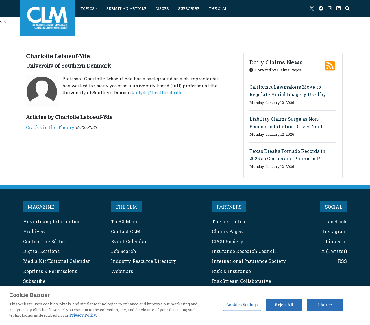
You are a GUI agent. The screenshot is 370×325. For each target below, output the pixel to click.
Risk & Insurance (231, 271)
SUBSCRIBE (188, 8)
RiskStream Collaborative (241, 281)
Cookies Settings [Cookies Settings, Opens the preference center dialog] (242, 304)
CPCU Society (227, 241)
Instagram (335, 231)
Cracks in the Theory (50, 127)
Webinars (122, 271)
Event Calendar (129, 241)
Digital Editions (41, 251)
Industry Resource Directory (143, 261)
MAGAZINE (41, 207)
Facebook (336, 221)
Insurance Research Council (244, 251)
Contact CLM (125, 231)
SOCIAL (333, 207)
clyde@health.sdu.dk (159, 92)
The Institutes (228, 221)
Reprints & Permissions (50, 271)
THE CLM (217, 8)
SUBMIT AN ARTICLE (126, 8)
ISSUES (162, 8)
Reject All (284, 304)
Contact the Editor (44, 241)
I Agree (325, 304)
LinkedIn (336, 241)
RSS (342, 261)
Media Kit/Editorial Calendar (56, 261)
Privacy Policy (82, 315)
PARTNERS (229, 207)
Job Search (123, 251)
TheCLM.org (125, 221)
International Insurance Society (249, 261)
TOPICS (87, 8)
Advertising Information (52, 221)
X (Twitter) (334, 251)
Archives (34, 231)
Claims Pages (227, 231)
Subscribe (34, 281)
